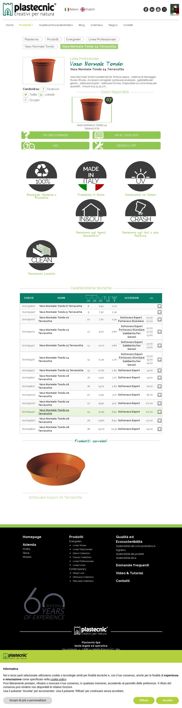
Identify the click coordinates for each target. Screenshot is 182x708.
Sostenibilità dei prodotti (130, 553)
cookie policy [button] (58, 679)
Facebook (50, 89)
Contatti (128, 25)
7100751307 (28, 345)
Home (9, 25)
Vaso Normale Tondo (39, 46)
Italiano (72, 9)
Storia (26, 552)
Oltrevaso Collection (83, 577)
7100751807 (28, 386)
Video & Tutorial (129, 573)
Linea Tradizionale (82, 549)
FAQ (55, 145)
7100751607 (28, 377)
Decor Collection (81, 553)
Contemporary (77, 569)
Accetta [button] (167, 700)
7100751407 (28, 359)
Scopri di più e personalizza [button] (27, 700)
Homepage (32, 537)
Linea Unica (79, 565)
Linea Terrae (79, 545)
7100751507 (28, 370)
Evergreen (73, 39)
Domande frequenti (132, 565)
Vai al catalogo (127, 135)
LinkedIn (46, 94)
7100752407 (28, 411)
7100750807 (28, 306)
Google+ (31, 100)
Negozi (113, 25)
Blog (82, 25)
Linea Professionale (102, 39)
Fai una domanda (55, 135)
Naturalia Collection (83, 581)
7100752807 (28, 429)
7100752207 (28, 403)
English (88, 9)
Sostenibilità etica (126, 557)
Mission (27, 556)
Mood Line (78, 573)
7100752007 (28, 394)
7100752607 (28, 420)
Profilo (26, 549)
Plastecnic (32, 39)
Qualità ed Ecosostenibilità (56, 25)
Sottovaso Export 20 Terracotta (55, 497)
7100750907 (28, 312)
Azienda (97, 25)
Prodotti (26, 25)
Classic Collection (82, 557)
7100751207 (28, 331)
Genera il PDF (126, 145)
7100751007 (28, 319)
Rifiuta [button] (144, 700)
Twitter (30, 94)
